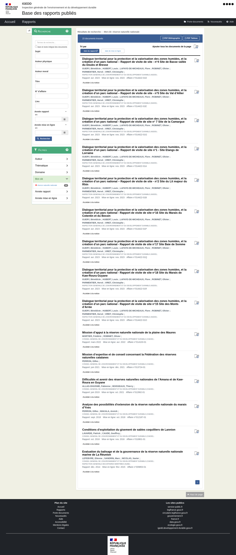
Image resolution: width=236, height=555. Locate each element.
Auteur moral (41, 71)
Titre (37, 81)
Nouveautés (61, 516)
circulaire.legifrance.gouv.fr (175, 513)
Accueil (60, 507)
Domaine (40, 172)
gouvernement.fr (175, 516)
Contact (60, 528)
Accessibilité (61, 522)
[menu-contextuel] (36, 47)
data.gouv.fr (175, 522)
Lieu (37, 101)
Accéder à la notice (91, 83)
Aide (61, 519)
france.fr (175, 519)
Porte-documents (61, 513)
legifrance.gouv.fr (175, 510)
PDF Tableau (191, 38)
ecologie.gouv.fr (175, 525)
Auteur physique (43, 61)
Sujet (37, 51)
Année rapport (42, 191)
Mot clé (39, 179)
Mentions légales (61, 525)
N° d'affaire (40, 91)
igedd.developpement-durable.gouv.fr (175, 528)
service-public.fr (175, 507)
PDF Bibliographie (171, 38)
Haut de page (195, 494)
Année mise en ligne (46, 198)
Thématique (41, 165)
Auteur (38, 159)
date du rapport (90, 51)
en (36, 114)
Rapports (61, 510)
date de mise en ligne (113, 51)
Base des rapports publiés (49, 13)
